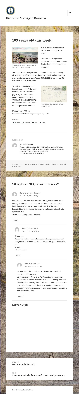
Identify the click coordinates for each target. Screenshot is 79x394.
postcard (63, 164)
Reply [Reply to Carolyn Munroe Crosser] (15, 220)
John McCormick (31, 164)
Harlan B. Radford (46, 164)
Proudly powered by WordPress (22, 390)
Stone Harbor (16, 166)
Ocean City (55, 164)
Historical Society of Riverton (26, 18)
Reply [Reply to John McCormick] (18, 255)
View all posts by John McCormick (31, 153)
